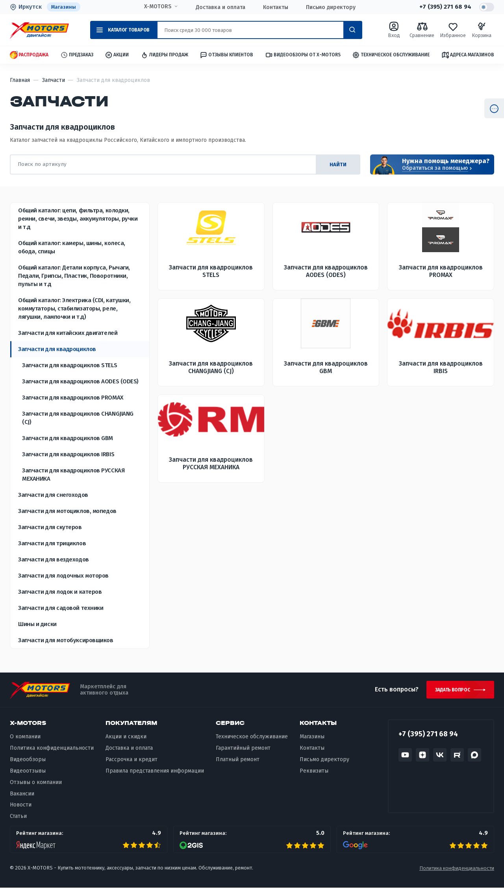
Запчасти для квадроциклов (57, 349)
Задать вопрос (450, 691)
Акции (117, 55)
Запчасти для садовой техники (60, 607)
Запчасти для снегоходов (53, 494)
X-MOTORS (156, 7)
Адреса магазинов (467, 55)
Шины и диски (37, 624)
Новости (21, 807)
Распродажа (29, 55)
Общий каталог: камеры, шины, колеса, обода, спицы (71, 247)
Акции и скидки (126, 739)
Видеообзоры (28, 761)
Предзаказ (76, 55)
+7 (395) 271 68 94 (443, 7)
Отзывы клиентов (226, 55)
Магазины (63, 7)
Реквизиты (314, 772)
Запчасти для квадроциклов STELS (69, 365)
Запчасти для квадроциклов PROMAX (72, 397)
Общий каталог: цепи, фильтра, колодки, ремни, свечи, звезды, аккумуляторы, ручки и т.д (78, 218)
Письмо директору (329, 7)
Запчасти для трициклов (52, 543)
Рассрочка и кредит (132, 761)
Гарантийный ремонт (243, 750)
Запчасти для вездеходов (53, 559)
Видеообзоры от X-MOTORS (303, 55)
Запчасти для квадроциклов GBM (67, 438)
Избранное (453, 30)
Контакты (274, 7)
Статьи (18, 818)
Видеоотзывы (28, 772)
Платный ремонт (237, 761)
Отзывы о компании (36, 784)
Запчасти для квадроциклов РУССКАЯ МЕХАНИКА (73, 474)
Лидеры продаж (164, 55)
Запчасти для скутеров (50, 527)
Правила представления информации (155, 772)
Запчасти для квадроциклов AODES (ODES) (80, 381)
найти (336, 164)
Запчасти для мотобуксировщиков (65, 640)
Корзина (481, 30)
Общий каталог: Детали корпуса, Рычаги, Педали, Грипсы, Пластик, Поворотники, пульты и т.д (74, 276)
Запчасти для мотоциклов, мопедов (67, 511)
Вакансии (22, 795)
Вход (393, 30)
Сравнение (422, 30)
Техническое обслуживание (391, 55)
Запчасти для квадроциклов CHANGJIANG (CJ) (77, 417)
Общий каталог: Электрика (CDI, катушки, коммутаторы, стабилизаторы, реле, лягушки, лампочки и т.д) (74, 308)
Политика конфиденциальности (52, 750)
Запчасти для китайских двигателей (67, 332)
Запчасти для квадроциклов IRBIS (68, 454)
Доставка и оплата (219, 7)
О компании (25, 739)
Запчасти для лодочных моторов (63, 575)
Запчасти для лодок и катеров (60, 591)
